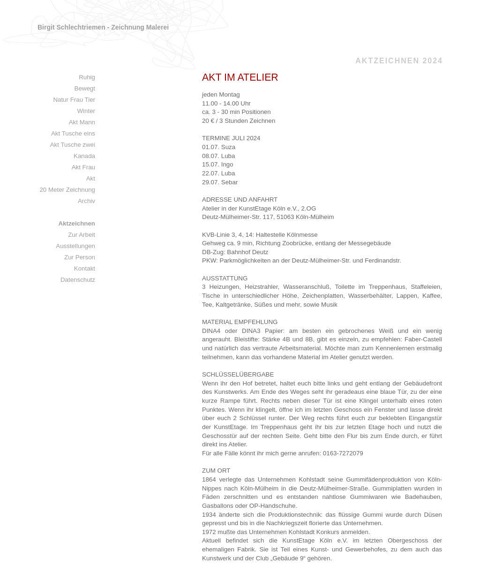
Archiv (86, 200)
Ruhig (87, 77)
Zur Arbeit (81, 234)
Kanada (84, 155)
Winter (86, 110)
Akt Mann (82, 122)
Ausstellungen (75, 245)
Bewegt (85, 88)
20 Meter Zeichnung (67, 189)
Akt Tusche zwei (72, 144)
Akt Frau (83, 167)
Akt (90, 178)
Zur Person (79, 257)
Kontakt (84, 268)
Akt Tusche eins (73, 133)
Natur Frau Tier (74, 99)
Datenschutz (77, 279)
